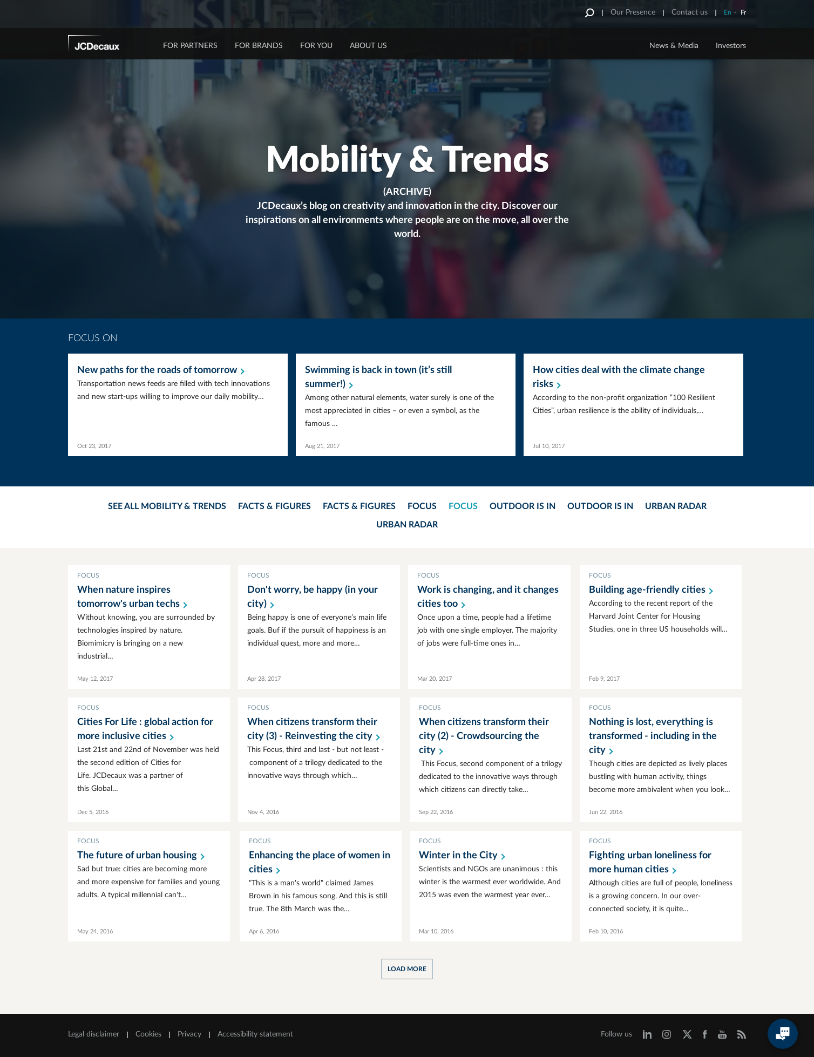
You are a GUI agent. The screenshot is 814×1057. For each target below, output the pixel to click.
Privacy (189, 1034)
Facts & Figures (274, 506)
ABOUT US (368, 46)
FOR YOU (316, 46)
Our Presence (633, 12)
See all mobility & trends (167, 506)
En (727, 12)
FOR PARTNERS (190, 46)
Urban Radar (676, 506)
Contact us (689, 12)
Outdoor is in (522, 506)
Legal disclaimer (93, 1034)
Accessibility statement (255, 1034)
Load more (407, 969)
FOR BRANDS (259, 46)
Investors (731, 46)
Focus (422, 506)
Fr (743, 12)
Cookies (148, 1034)
